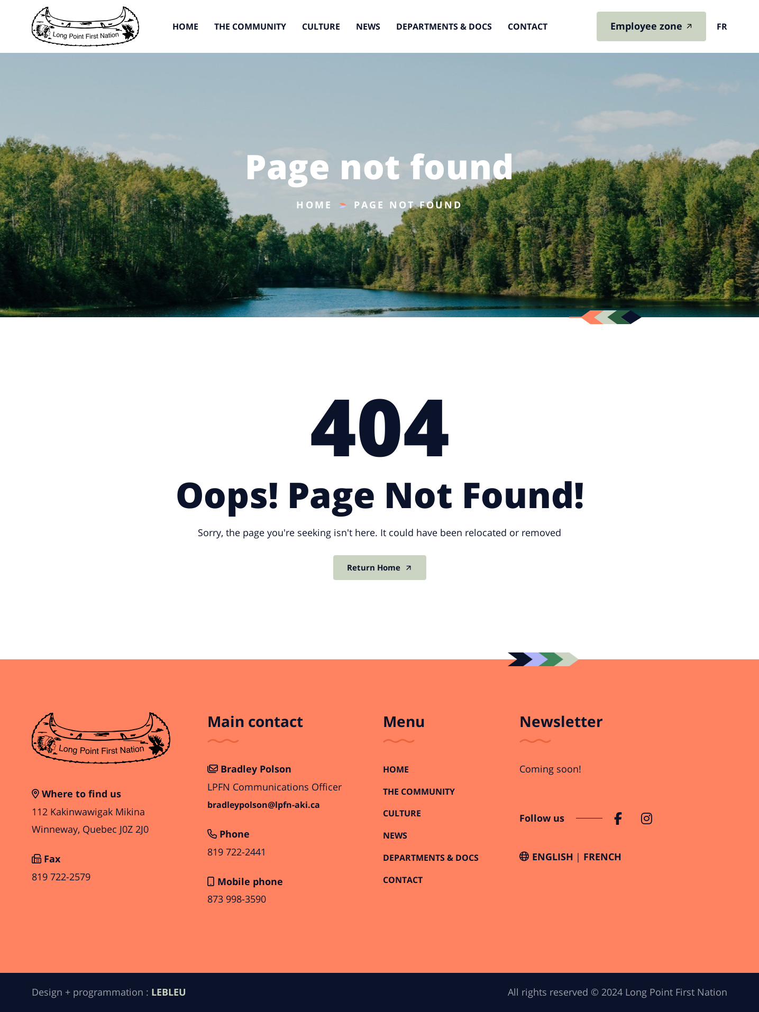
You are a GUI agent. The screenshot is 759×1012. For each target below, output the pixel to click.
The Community (250, 26)
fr (722, 26)
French (602, 856)
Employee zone (646, 26)
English (552, 856)
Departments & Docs (444, 26)
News (368, 26)
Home (185, 26)
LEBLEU (168, 992)
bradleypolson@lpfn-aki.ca (263, 805)
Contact (527, 26)
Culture (321, 26)
